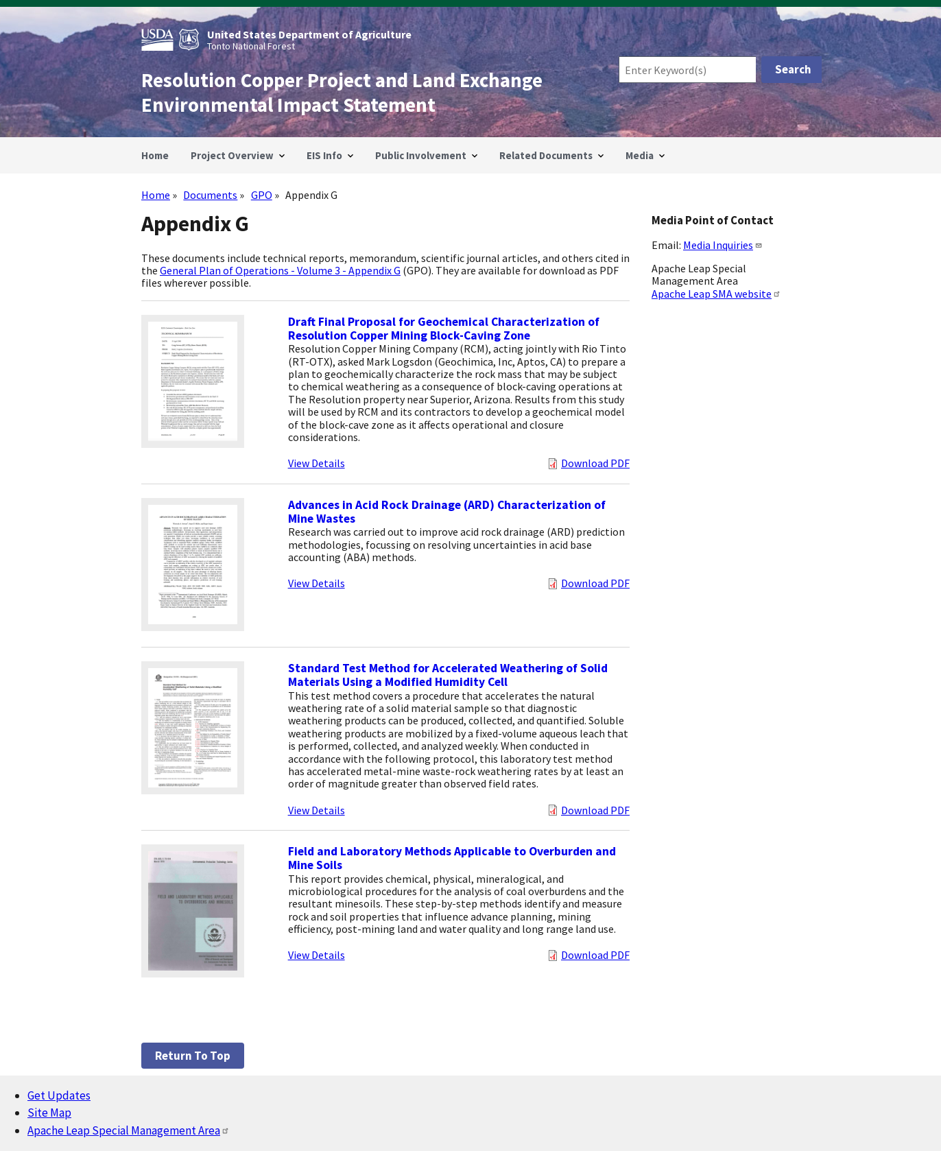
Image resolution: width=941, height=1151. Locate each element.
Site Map (49, 1112)
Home (155, 195)
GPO (261, 195)
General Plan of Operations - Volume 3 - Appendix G (280, 270)
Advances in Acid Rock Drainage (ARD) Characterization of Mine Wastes (447, 511)
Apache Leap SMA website (716, 293)
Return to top (192, 1055)
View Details (316, 463)
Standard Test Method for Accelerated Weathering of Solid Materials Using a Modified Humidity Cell (448, 675)
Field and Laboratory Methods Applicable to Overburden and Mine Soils (452, 858)
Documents (210, 195)
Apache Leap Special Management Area (128, 1130)
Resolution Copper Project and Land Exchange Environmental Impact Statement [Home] (342, 92)
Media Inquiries (723, 245)
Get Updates (59, 1095)
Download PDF (595, 463)
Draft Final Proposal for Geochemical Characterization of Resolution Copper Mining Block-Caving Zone (443, 328)
